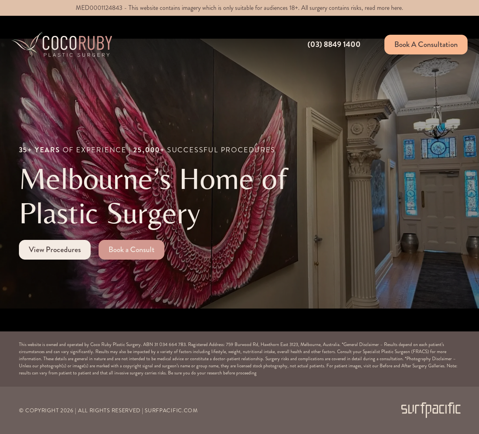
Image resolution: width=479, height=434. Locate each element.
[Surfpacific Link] (430, 410)
